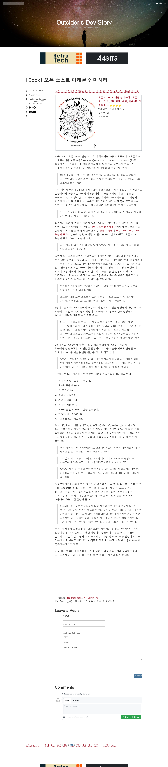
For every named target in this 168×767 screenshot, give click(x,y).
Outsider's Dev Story (83, 22)
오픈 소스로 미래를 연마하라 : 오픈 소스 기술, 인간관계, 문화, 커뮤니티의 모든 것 (97, 90)
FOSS (31, 99)
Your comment (70, 647)
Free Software (40, 99)
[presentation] (80, 666)
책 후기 (40, 103)
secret (66, 641)
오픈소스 (43, 101)
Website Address (71, 633)
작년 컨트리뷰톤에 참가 (104, 226)
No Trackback (74, 597)
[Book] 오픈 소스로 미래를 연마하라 (67, 79)
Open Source (34, 101)
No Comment (91, 597)
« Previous (31, 744)
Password (69, 624)
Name (67, 615)
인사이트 (32, 103)
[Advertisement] (98, 576)
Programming (34, 94)
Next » (114, 744)
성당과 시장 (106, 230)
